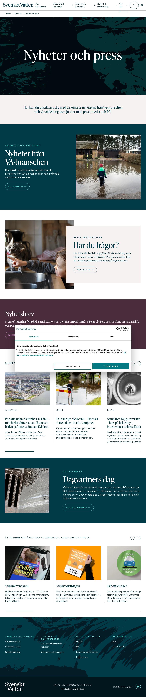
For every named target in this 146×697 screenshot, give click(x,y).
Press (78, 646)
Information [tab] (73, 337)
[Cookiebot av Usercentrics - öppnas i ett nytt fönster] (118, 329)
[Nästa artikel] (139, 363)
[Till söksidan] (134, 5)
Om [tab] (112, 337)
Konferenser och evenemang (52, 652)
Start (8, 14)
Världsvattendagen (78, 508)
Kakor (114, 641)
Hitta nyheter (17, 186)
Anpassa (73, 366)
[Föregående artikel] (132, 363)
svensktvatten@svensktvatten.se (72, 688)
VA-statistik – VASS (13, 646)
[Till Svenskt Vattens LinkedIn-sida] (138, 687)
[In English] (142, 5)
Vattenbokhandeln (12, 641)
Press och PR (85, 270)
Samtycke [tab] (34, 337)
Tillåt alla (110, 366)
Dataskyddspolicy (119, 646)
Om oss (18, 14)
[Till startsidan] (18, 6)
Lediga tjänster (82, 657)
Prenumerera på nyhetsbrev (87, 651)
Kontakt (79, 641)
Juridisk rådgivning (12, 651)
